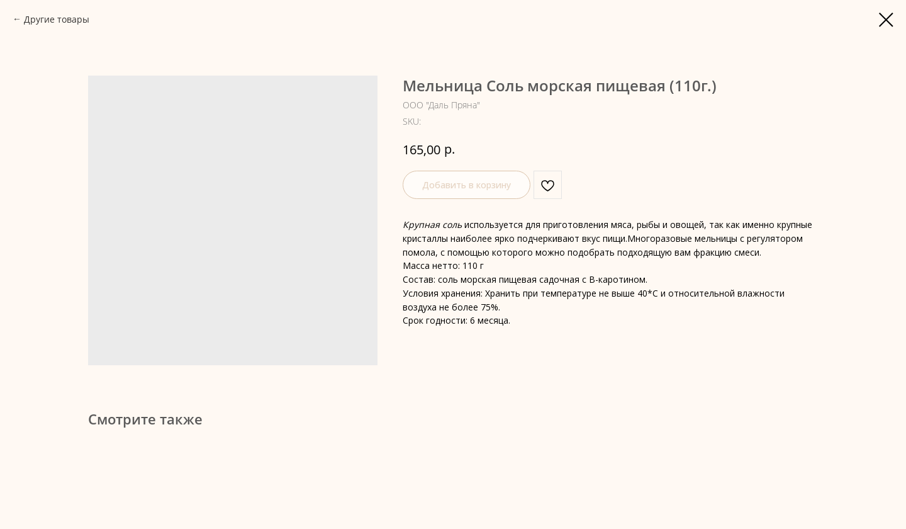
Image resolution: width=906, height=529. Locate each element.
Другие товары (56, 19)
